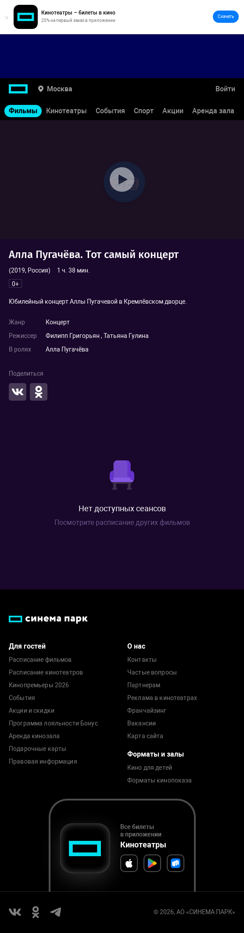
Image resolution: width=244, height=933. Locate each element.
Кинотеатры (66, 111)
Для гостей (27, 646)
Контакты (142, 660)
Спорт (144, 111)
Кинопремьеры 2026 (39, 685)
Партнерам (143, 685)
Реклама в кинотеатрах (162, 698)
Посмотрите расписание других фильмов (122, 522)
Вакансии (141, 723)
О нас (136, 646)
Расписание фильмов (40, 660)
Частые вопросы (152, 672)
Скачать (226, 16)
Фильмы (23, 111)
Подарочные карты (37, 749)
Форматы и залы (155, 754)
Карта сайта (145, 736)
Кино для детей (149, 767)
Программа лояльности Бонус (53, 723)
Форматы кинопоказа (159, 780)
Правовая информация (43, 761)
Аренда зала (213, 111)
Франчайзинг (147, 710)
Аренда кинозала (34, 736)
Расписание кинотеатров (46, 672)
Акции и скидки (31, 710)
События (110, 111)
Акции (172, 111)
